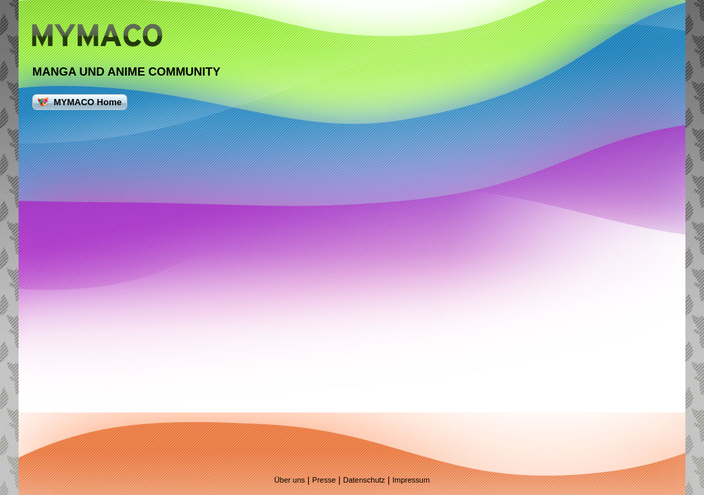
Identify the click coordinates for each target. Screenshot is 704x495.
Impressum (411, 480)
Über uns (289, 480)
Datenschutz (364, 480)
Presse (324, 480)
